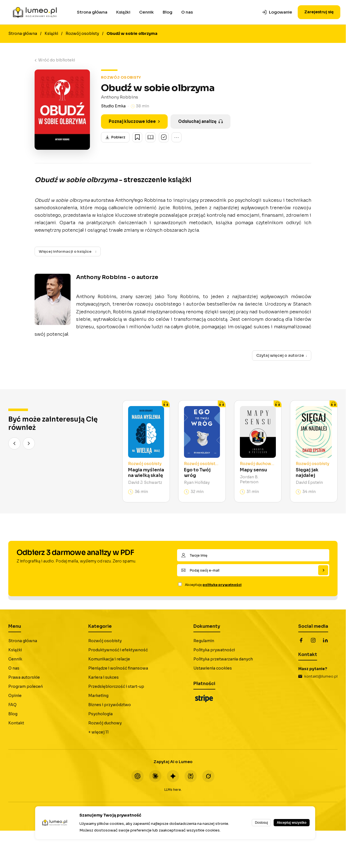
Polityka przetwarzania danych (223, 659)
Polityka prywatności (214, 650)
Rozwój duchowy (105, 723)
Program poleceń (25, 686)
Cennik (146, 12)
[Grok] (208, 776)
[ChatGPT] (137, 776)
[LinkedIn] (325, 640)
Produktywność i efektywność (118, 650)
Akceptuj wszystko (291, 823)
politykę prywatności (222, 585)
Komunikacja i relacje (109, 659)
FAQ (12, 704)
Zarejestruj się (319, 11)
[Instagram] (313, 640)
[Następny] (29, 444)
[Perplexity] (191, 776)
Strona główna (92, 12)
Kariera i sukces (103, 677)
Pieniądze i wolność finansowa (118, 668)
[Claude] (155, 776)
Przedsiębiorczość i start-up (116, 686)
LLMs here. (173, 790)
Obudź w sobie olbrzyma (132, 33)
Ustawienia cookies (212, 668)
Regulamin (203, 641)
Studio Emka (113, 106)
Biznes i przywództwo (109, 704)
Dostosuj (261, 823)
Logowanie (277, 12)
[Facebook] (301, 640)
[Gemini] (173, 776)
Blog (167, 12)
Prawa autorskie (24, 677)
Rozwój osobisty (82, 33)
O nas (187, 12)
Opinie (15, 695)
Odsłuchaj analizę (200, 121)
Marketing (98, 695)
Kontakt (16, 723)
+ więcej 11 (98, 732)
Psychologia (100, 714)
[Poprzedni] (14, 444)
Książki (123, 12)
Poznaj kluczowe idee (134, 121)
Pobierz (115, 137)
